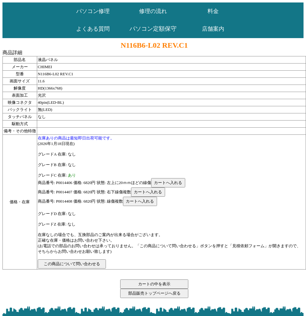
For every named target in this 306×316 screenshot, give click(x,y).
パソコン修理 (93, 11)
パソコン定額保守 (153, 28)
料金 (213, 11)
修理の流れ (153, 11)
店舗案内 (213, 29)
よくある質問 (93, 29)
